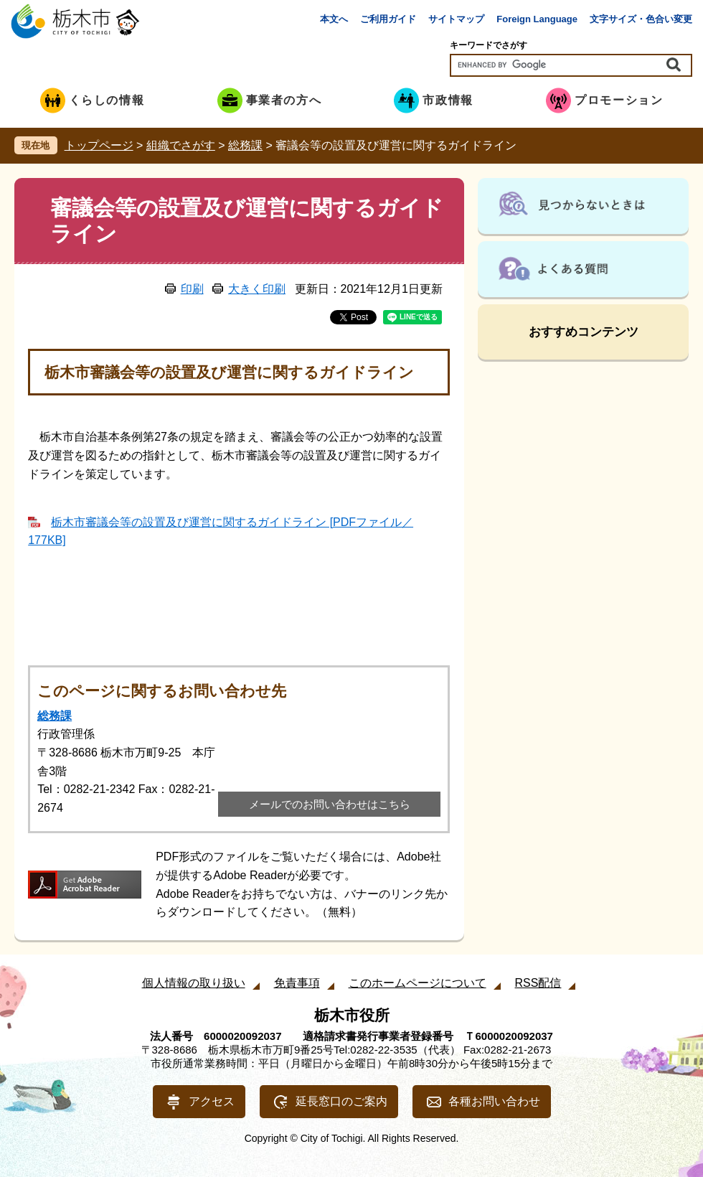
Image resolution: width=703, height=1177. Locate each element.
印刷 (192, 289)
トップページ (99, 145)
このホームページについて (417, 983)
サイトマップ (456, 19)
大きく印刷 (257, 289)
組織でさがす (180, 145)
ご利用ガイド (388, 19)
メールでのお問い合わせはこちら (329, 804)
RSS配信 (538, 983)
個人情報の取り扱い (193, 983)
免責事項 (297, 983)
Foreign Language (536, 19)
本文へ (334, 19)
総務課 (245, 145)
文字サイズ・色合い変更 (641, 19)
